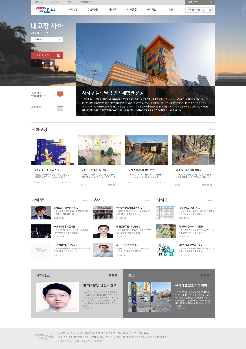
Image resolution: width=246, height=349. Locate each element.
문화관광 (54, 2)
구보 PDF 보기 (41, 55)
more (210, 129)
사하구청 (38, 2)
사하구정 (73, 9)
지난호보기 (193, 2)
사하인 (112, 9)
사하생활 (132, 9)
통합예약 (85, 2)
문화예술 (93, 9)
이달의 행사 (36, 108)
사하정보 (151, 9)
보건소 (70, 2)
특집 (170, 9)
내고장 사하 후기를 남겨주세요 (38, 94)
